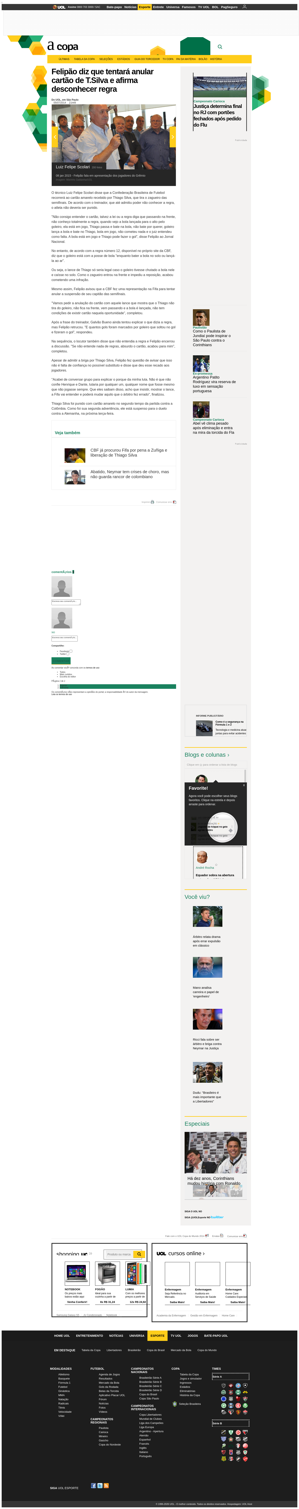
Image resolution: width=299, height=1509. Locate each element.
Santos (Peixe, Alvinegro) (223, 1412)
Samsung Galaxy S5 (67, 1315)
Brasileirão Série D (150, 1390)
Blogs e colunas (205, 754)
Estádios (124, 59)
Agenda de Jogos (109, 1374)
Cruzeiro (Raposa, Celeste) (223, 1398)
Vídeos (103, 1411)
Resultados (105, 1378)
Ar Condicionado (92, 1315)
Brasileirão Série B (150, 1381)
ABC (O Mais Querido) (223, 1432)
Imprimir (146, 502)
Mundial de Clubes (150, 1418)
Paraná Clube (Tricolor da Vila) (231, 1452)
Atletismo (63, 1374)
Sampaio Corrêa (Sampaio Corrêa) (223, 1459)
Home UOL (62, 1335)
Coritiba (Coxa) (238, 1392)
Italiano (143, 1452)
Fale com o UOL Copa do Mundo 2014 (185, 1236)
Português (145, 1456)
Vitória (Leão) (245, 1412)
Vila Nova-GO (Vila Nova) (245, 1459)
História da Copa (190, 1395)
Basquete (64, 1378)
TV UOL (204, 7)
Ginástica (64, 1391)
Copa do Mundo (207, 1350)
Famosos (189, 7)
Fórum (103, 1399)
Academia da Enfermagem (171, 1315)
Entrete (158, 7)
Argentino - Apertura (151, 1431)
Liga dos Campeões (151, 1423)
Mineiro (103, 1436)
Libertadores (114, 1350)
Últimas (65, 59)
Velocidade (65, 1411)
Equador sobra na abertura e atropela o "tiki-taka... (215, 877)
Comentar (61, 661)
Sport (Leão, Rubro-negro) (238, 1412)
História (216, 59)
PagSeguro (229, 7)
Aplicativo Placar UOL (112, 1395)
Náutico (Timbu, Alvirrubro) (245, 1445)
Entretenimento (89, 1335)
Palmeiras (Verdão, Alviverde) (245, 1405)
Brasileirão (134, 1350)
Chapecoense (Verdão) (223, 1392)
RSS (106, 1485)
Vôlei (61, 1415)
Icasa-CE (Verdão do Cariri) (231, 1445)
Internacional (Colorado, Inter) (238, 1405)
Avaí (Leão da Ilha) (223, 1439)
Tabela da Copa (85, 59)
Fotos (102, 1407)
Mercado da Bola (181, 1350)
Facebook (64, 651)
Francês (144, 1443)
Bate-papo (114, 7)
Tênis (61, 1407)
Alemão (143, 1435)
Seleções (106, 59)
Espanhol (145, 1439)
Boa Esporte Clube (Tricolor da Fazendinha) (231, 1439)
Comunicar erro (164, 502)
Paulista (103, 1428)
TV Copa (168, 59)
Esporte (145, 7)
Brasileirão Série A (150, 1377)
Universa (172, 7)
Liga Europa (146, 1427)
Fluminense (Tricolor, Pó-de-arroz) (245, 1398)
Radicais (63, 1403)
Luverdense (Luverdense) (223, 1445)
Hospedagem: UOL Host (239, 1504)
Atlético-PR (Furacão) (231, 1385)
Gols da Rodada (108, 1386)
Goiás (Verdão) (223, 1405)
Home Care (228, 1315)
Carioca (103, 1432)
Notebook (111, 1315)
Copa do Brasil (155, 1350)
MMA (61, 1395)
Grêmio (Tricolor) (231, 1405)
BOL (215, 7)
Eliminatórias (187, 1391)
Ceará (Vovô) (245, 1439)
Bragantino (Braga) (238, 1439)
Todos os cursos (233, 1251)
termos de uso (92, 668)
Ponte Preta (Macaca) (238, 1452)
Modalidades (61, 1368)
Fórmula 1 (64, 1382)
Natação (63, 1399)
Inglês (143, 1447)
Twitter (63, 654)
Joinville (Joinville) (238, 1445)
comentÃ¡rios (61, 572)
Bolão (203, 59)
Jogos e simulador (191, 1378)
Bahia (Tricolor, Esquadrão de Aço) (238, 1385)
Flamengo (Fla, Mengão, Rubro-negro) (238, 1398)
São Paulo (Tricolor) (231, 1412)
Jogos (193, 1335)
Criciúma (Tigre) (245, 1392)
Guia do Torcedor (147, 59)
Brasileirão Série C (150, 1386)
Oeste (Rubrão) (223, 1452)
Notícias (130, 7)
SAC (97, 7)
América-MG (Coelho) (231, 1432)
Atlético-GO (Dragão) (245, 1432)
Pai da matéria (186, 59)
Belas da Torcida (109, 1391)
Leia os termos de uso (61, 694)
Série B (217, 1423)
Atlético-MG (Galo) (223, 1385)
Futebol (62, 1386)
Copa (67, 46)
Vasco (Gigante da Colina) (238, 1459)
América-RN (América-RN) (238, 1432)
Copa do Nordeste (110, 1444)
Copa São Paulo (149, 1398)
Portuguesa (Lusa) (245, 1452)
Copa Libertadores (150, 1414)
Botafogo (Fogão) (245, 1385)
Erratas (215, 1236)
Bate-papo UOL (216, 1335)
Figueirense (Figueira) (231, 1398)
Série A (217, 1376)
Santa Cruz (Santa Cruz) (231, 1459)
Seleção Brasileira (190, 1403)
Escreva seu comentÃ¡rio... (66, 602)
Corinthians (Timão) (231, 1392)
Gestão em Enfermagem (204, 1315)
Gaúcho (103, 1440)
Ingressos (185, 1382)
